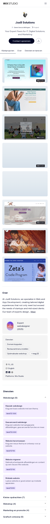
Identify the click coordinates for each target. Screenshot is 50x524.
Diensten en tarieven (33, 50)
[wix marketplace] (10, 3)
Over (19, 50)
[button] (25, 70)
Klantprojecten (8, 50)
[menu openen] (45, 3)
